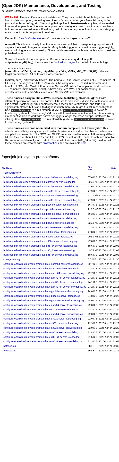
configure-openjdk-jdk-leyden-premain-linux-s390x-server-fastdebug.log (42, 318)
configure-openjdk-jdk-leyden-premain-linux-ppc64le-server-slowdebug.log (43, 300)
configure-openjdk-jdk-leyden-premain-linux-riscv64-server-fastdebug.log (42, 305)
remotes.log (9, 350)
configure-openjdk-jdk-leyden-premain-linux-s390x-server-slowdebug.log (42, 327)
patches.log (9, 346)
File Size (90, 167)
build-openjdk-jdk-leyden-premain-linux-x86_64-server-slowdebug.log (40, 254)
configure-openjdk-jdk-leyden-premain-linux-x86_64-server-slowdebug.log (43, 341)
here (83, 142)
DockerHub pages (64, 62)
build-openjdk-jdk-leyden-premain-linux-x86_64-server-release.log (39, 250)
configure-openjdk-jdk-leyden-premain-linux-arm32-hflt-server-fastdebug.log (44, 277)
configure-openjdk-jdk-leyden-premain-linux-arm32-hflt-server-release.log (43, 282)
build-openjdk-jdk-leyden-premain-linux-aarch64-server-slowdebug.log (41, 186)
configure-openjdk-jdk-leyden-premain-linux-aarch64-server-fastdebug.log (43, 264)
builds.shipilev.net (30, 38)
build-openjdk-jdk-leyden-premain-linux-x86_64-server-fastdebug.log (40, 245)
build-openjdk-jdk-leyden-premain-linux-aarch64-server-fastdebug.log (40, 177)
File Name (7, 168)
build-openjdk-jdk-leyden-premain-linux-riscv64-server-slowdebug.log (40, 227)
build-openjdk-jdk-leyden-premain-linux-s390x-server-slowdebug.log (40, 241)
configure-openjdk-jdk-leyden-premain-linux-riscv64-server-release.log (41, 309)
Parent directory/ (12, 172)
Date (113, 168)
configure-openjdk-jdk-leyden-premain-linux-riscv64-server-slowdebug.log (43, 314)
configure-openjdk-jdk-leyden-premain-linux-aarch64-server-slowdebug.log (43, 273)
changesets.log (11, 259)
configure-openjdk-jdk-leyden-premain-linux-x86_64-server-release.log (41, 336)
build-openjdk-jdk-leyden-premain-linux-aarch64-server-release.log (39, 181)
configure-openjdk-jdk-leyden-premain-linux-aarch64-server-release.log (41, 268)
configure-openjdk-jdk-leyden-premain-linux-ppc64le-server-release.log (41, 296)
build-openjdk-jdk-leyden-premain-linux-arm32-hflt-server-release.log (40, 195)
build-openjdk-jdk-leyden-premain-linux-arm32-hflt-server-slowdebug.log (42, 200)
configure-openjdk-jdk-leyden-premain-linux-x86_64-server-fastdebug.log (42, 332)
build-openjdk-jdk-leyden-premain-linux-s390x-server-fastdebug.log (39, 232)
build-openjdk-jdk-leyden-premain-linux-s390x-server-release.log (38, 236)
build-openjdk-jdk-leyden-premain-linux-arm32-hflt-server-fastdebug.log (41, 191)
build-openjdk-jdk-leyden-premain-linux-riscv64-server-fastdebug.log (40, 218)
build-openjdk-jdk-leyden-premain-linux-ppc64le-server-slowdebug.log (41, 213)
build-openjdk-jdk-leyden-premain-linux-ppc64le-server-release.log (39, 209)
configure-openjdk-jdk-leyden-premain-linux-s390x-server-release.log (40, 323)
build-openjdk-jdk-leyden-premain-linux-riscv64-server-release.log (38, 222)
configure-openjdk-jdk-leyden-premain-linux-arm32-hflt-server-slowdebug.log (44, 286)
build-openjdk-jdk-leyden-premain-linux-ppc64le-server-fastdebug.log (40, 204)
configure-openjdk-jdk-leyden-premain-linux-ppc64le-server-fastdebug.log (43, 291)
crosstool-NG (51, 142)
